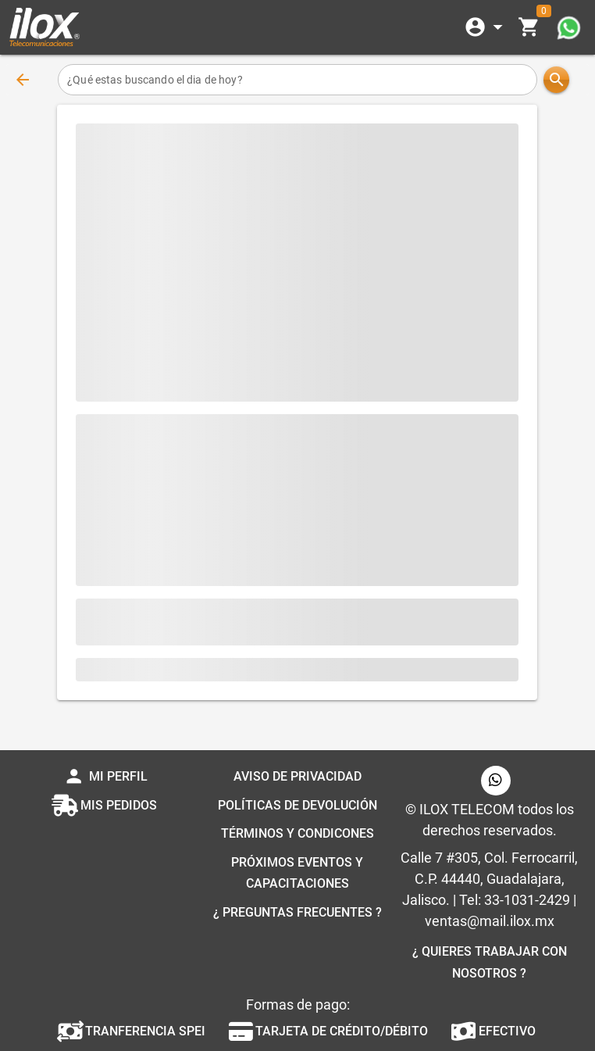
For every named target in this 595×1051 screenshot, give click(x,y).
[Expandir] (486, 27)
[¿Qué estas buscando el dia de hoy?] (297, 79)
